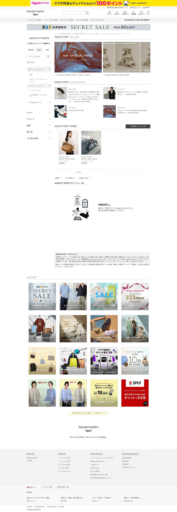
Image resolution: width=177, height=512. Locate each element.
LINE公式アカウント (129, 467)
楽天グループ (134, 7)
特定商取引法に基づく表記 (99, 475)
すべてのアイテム (64, 471)
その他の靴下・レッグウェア (38, 96)
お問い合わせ (94, 468)
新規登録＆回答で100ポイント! (117, 7)
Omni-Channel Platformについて (101, 478)
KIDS (47, 50)
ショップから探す (64, 461)
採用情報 (61, 506)
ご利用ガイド (94, 464)
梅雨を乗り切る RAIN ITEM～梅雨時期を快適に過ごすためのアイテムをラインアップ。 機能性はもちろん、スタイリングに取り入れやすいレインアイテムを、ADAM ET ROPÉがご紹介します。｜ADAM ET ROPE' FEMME (84, 96)
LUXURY (29, 461)
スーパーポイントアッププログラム (102, 458)
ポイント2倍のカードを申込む (101, 498)
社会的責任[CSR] (52, 506)
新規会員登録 (126, 458)
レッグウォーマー (36, 90)
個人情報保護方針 (39, 506)
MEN (39, 50)
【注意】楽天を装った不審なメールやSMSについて (88, 413)
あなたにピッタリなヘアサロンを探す (38, 498)
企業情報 (29, 506)
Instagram (125, 464)
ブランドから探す (64, 458)
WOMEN (31, 50)
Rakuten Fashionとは (97, 461)
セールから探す (64, 468)
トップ (57, 34)
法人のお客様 (94, 471)
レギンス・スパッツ (36, 86)
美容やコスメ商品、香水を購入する (72, 498)
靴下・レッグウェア (36, 69)
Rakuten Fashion (66, 34)
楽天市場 (146, 7)
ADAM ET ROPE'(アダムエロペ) (83, 34)
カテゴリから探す (64, 464)
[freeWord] (39, 56)
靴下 (31, 75)
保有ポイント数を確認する (132, 498)
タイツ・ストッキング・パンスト (38, 80)
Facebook (125, 461)
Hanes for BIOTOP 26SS (76, 110)
